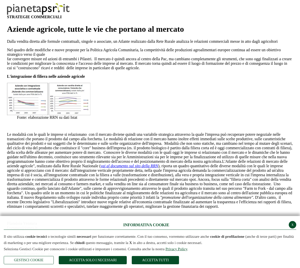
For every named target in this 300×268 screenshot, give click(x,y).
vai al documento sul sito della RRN (129, 166)
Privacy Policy (176, 249)
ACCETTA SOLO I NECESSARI (93, 260)
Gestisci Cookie (29, 260)
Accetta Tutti (155, 260)
